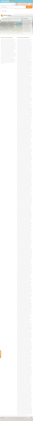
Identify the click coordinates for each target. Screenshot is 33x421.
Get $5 (27, 1)
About (11, 417)
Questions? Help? (0, 354)
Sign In (29, 1)
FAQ (25, 417)
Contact (8, 417)
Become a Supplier (22, 1)
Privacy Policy (21, 417)
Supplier (18, 1)
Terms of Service (15, 417)
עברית (31, 1)
